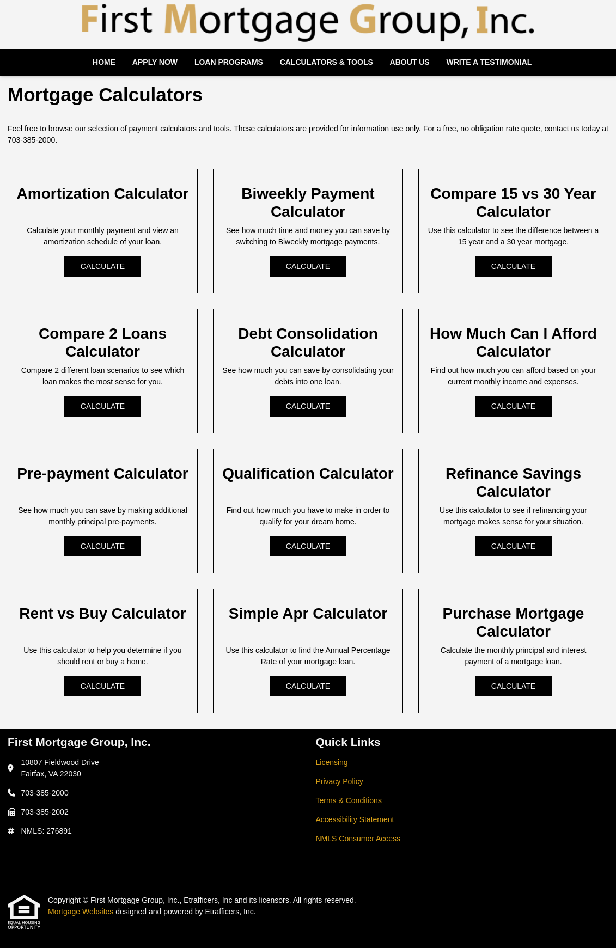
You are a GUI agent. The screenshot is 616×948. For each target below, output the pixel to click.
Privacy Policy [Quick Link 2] (339, 781)
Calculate (103, 266)
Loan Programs (228, 62)
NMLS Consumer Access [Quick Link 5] (358, 838)
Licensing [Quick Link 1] (332, 762)
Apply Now (155, 62)
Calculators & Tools (326, 62)
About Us (410, 62)
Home (104, 62)
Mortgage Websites (81, 911)
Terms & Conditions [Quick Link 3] (349, 800)
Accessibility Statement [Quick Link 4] (355, 819)
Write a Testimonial (489, 62)
